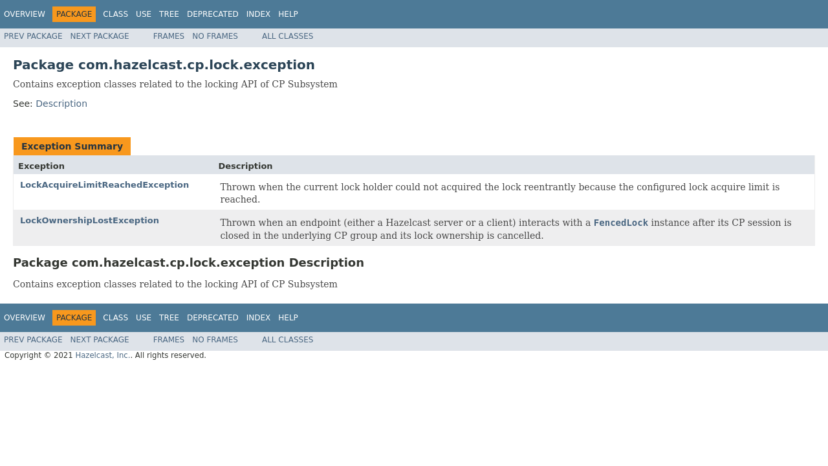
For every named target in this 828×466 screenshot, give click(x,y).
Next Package (100, 36)
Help (288, 14)
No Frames (215, 36)
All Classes (287, 36)
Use (143, 14)
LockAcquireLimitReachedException (104, 185)
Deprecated (213, 14)
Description (61, 103)
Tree (169, 14)
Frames (169, 36)
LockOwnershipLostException (89, 220)
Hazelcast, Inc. (102, 355)
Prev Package (33, 36)
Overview (24, 14)
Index (258, 14)
